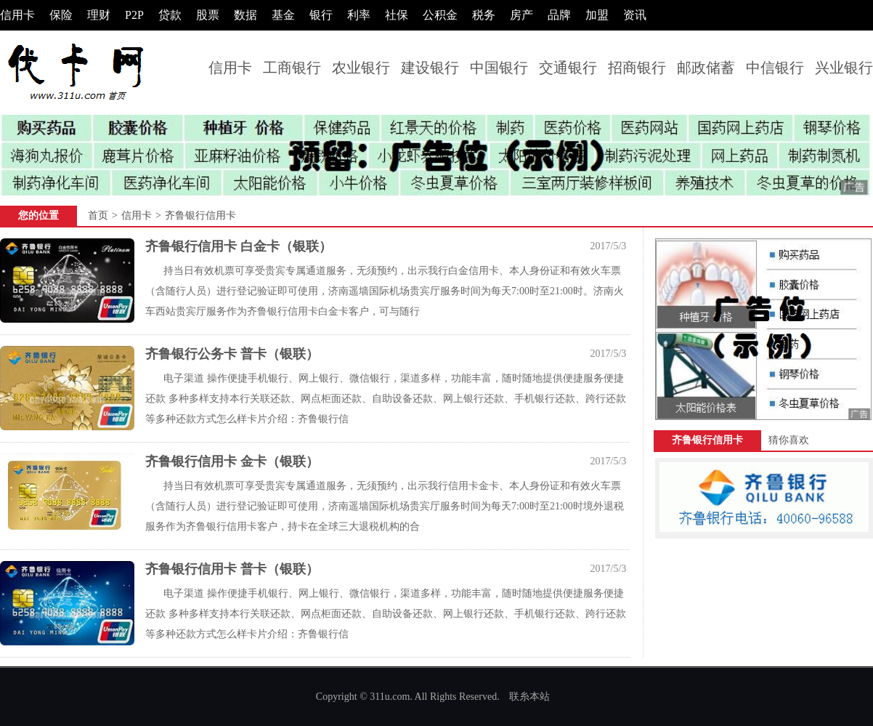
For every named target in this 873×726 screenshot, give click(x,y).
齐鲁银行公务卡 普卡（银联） (232, 354)
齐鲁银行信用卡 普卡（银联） (232, 569)
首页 (98, 215)
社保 (396, 15)
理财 (98, 15)
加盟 (597, 15)
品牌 (559, 15)
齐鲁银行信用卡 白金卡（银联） (238, 246)
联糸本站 (529, 696)
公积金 (440, 15)
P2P (134, 15)
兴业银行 (844, 68)
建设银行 (430, 68)
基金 (283, 15)
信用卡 (17, 15)
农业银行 (361, 68)
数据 (245, 15)
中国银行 (499, 68)
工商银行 (292, 68)
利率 (358, 15)
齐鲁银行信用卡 (200, 215)
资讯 (634, 15)
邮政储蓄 (706, 68)
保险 (61, 15)
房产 (521, 15)
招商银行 (637, 68)
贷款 (170, 15)
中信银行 (775, 68)
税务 (483, 15)
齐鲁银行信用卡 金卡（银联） (232, 461)
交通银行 (568, 68)
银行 (321, 15)
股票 (207, 15)
